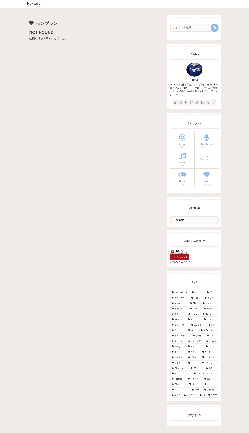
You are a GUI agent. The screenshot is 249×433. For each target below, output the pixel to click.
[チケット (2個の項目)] (210, 389)
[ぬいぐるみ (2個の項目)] (190, 395)
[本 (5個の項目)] (193, 330)
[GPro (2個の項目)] (196, 368)
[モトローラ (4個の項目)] (195, 346)
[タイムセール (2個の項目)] (181, 373)
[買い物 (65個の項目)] (212, 292)
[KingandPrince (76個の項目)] (180, 292)
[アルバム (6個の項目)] (210, 319)
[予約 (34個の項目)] (196, 298)
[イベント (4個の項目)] (211, 341)
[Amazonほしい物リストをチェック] (197, 102)
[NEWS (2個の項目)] (212, 395)
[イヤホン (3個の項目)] (178, 357)
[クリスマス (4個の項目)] (178, 341)
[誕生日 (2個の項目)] (176, 395)
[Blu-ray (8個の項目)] (194, 314)
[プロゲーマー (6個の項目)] (179, 325)
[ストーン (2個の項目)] (210, 379)
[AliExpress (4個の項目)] (208, 330)
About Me (177, 94)
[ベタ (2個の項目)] (195, 384)
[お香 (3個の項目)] (193, 352)
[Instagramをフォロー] (192, 102)
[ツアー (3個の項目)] (178, 352)
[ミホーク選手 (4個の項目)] (195, 341)
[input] (192, 28)
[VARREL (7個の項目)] (178, 319)
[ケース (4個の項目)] (211, 346)
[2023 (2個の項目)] (196, 389)
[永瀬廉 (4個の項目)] (198, 335)
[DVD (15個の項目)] (195, 308)
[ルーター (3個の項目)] (209, 352)
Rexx (194, 79)
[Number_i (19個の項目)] (179, 303)
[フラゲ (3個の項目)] (178, 362)
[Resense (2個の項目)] (178, 379)
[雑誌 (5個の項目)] (212, 325)
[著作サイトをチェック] (175, 102)
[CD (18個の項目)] (195, 303)
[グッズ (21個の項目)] (210, 298)
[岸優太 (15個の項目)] (210, 308)
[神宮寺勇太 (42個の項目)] (179, 298)
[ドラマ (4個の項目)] (211, 335)
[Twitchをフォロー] (202, 102)
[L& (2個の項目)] (202, 395)
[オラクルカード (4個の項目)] (180, 335)
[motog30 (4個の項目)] (178, 346)
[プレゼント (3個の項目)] (209, 357)
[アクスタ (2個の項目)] (194, 379)
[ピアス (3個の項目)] (193, 357)
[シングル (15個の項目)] (209, 303)
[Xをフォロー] (181, 102)
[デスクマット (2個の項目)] (180, 389)
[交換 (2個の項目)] (211, 368)
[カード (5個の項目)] (178, 330)
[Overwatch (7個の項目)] (209, 314)
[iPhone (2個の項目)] (178, 384)
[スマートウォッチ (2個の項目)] (205, 373)
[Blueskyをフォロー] (186, 102)
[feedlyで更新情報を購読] (208, 102)
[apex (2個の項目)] (210, 384)
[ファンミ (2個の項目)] (209, 362)
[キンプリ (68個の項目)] (198, 292)
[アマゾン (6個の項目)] (194, 319)
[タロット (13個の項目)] (178, 314)
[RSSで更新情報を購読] (213, 102)
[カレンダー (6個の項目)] (198, 325)
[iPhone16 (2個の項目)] (179, 368)
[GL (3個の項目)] (193, 362)
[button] (215, 28)
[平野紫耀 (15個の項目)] (179, 308)
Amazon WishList (180, 261)
